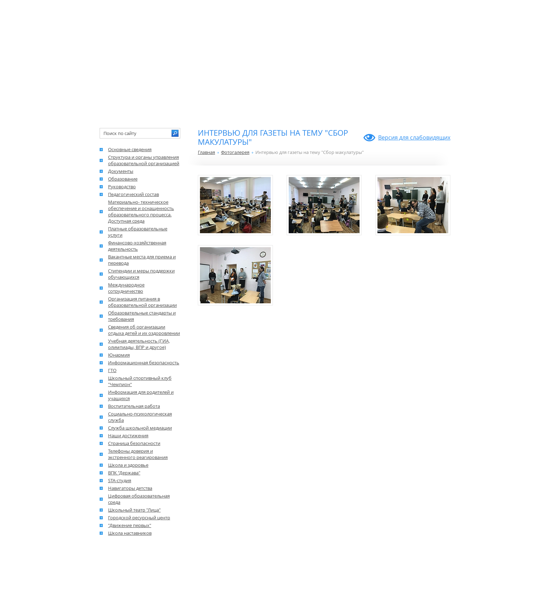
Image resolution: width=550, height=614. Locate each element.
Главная (206, 152)
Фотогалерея (235, 152)
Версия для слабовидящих (414, 137)
